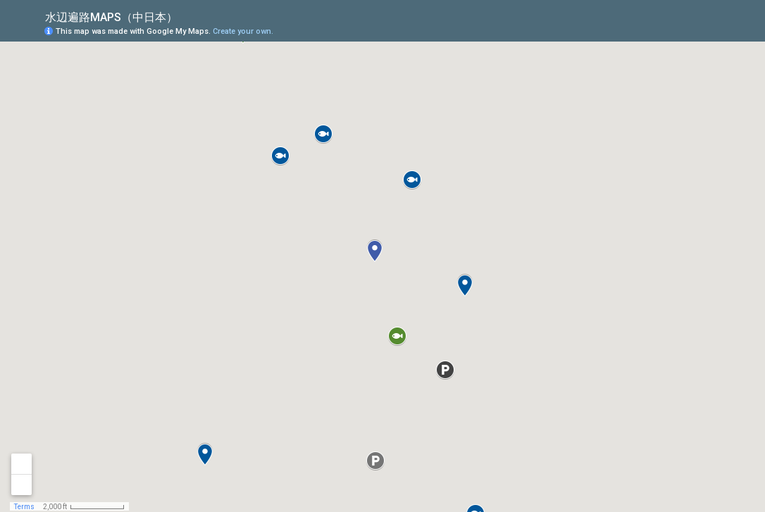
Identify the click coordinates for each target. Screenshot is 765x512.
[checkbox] (188, 16)
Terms (24, 507)
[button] (698, 30)
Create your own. (243, 31)
